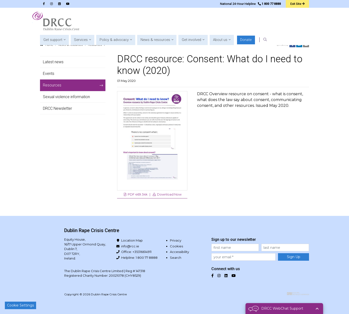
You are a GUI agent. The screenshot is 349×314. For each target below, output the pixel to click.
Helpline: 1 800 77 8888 (139, 257)
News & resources (70, 45)
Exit (297, 3)
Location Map (132, 240)
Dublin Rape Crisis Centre (56, 21)
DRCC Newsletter (57, 108)
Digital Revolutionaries (298, 293)
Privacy (175, 240)
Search (175, 257)
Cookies (176, 246)
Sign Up (293, 257)
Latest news (53, 62)
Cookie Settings (20, 305)
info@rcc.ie (130, 246)
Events (48, 73)
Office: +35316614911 (136, 252)
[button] (116, 22)
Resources (95, 45)
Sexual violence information (66, 96)
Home (49, 45)
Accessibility (179, 252)
